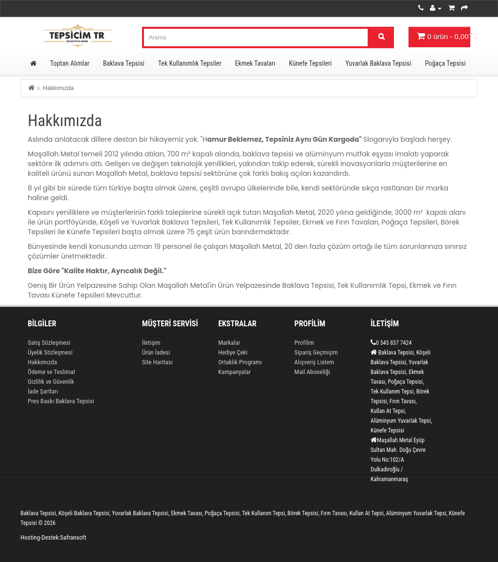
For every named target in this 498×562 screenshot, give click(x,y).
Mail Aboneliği (312, 371)
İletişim (151, 342)
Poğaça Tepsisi (445, 63)
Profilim (304, 342)
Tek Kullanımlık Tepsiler (189, 63)
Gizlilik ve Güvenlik (51, 381)
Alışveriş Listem (314, 362)
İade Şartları (43, 391)
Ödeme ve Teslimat (51, 371)
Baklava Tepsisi (123, 63)
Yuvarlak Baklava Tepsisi (378, 63)
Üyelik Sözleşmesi (50, 352)
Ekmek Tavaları (255, 63)
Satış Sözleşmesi (49, 342)
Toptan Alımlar (69, 63)
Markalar (229, 342)
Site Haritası (157, 362)
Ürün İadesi (156, 352)
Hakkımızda (58, 88)
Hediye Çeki (233, 352)
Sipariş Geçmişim (316, 352)
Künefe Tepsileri (310, 63)
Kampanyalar (234, 371)
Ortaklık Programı (240, 362)
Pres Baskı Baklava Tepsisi (61, 401)
